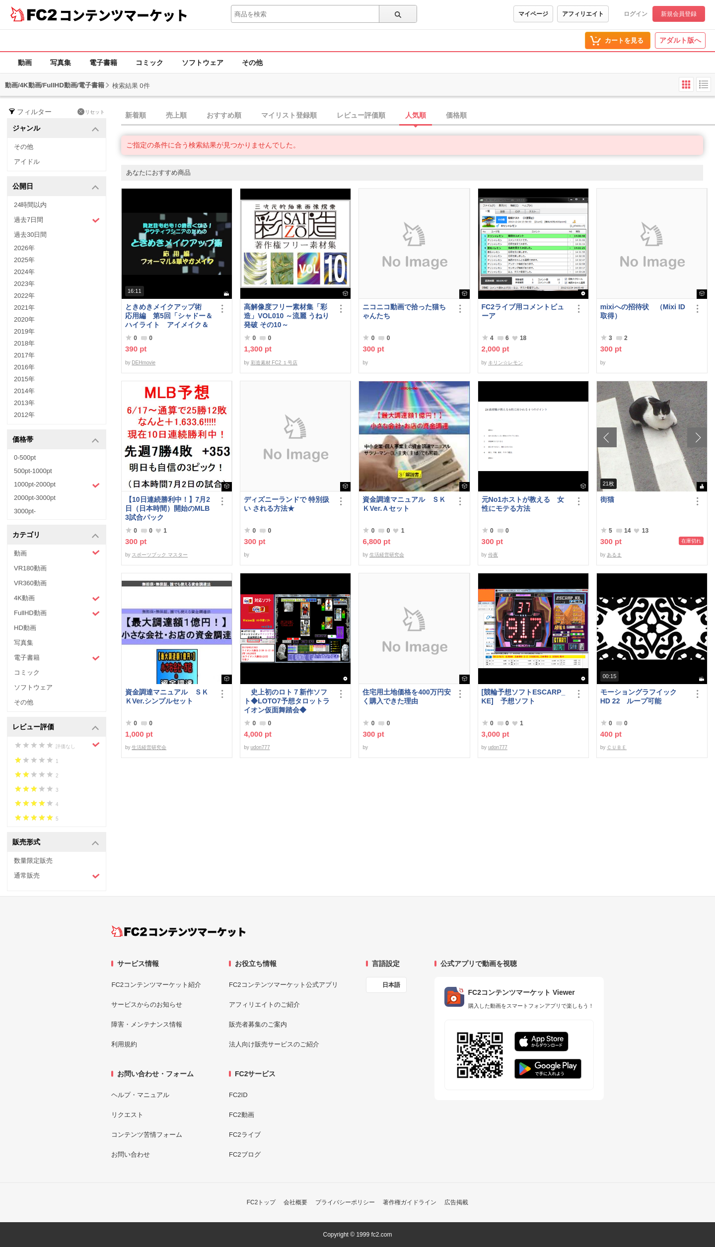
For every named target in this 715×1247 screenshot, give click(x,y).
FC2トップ (261, 1202)
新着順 (135, 115)
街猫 (607, 499)
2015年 (24, 379)
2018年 (24, 343)
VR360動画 (30, 583)
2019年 (24, 331)
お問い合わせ (130, 1154)
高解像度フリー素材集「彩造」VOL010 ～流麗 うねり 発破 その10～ (286, 316)
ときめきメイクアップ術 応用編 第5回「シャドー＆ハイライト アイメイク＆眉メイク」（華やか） (169, 316)
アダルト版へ (680, 40)
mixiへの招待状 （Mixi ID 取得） (642, 311)
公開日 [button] (55, 187)
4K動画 (57, 598)
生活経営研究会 (386, 554)
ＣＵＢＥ (617, 747)
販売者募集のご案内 (258, 1024)
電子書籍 (103, 63)
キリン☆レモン (505, 362)
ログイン (635, 13)
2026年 (24, 248)
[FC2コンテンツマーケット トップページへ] (178, 931)
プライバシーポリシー (345, 1202)
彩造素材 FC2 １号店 (274, 362)
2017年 (24, 355)
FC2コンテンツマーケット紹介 (156, 984)
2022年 (24, 295)
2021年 (24, 307)
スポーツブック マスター (160, 554)
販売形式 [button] (55, 842)
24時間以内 (30, 204)
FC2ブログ (245, 1154)
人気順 (415, 115)
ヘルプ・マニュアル (140, 1095)
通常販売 (57, 876)
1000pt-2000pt (57, 485)
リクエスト (127, 1114)
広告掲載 (456, 1202)
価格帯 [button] (55, 440)
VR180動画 (30, 568)
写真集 (60, 63)
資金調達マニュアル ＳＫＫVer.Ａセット (404, 503)
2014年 (24, 391)
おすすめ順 (224, 115)
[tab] (418, 116)
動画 (25, 63)
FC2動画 (241, 1114)
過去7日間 (57, 220)
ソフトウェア (202, 63)
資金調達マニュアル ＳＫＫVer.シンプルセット (167, 696)
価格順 (456, 115)
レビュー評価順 (361, 115)
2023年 (24, 283)
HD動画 (25, 627)
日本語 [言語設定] (391, 984)
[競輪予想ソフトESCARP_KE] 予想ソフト (524, 696)
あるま (614, 554)
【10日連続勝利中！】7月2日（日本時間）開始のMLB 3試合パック (167, 508)
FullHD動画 (57, 613)
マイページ (533, 13)
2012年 (24, 414)
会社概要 (295, 1202)
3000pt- (25, 511)
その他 (252, 63)
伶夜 (493, 554)
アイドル (27, 161)
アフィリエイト (583, 13)
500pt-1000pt (33, 471)
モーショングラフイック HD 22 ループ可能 (643, 696)
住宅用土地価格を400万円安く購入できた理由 (406, 696)
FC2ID (238, 1095)
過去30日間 (30, 234)
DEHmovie (143, 362)
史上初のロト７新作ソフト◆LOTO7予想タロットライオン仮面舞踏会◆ (286, 701)
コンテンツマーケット (123, 14)
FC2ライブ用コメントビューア (523, 311)
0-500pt (25, 457)
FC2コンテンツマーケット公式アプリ (283, 984)
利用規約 (124, 1044)
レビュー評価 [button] (55, 727)
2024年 (24, 272)
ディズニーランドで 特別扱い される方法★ (286, 503)
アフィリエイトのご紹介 (264, 1004)
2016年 (24, 367)
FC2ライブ (245, 1134)
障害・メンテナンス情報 (146, 1024)
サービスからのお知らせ (146, 1004)
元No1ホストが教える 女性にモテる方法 (523, 503)
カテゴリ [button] (55, 535)
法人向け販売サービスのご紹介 (274, 1044)
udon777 (260, 747)
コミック (149, 63)
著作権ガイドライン (409, 1202)
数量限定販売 (33, 860)
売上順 (176, 115)
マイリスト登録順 (289, 115)
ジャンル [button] (55, 129)
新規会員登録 (679, 13)
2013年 (24, 403)
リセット (91, 111)
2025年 (24, 260)
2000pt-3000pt (35, 497)
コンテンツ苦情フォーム (146, 1134)
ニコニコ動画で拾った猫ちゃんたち (404, 311)
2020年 (24, 319)
